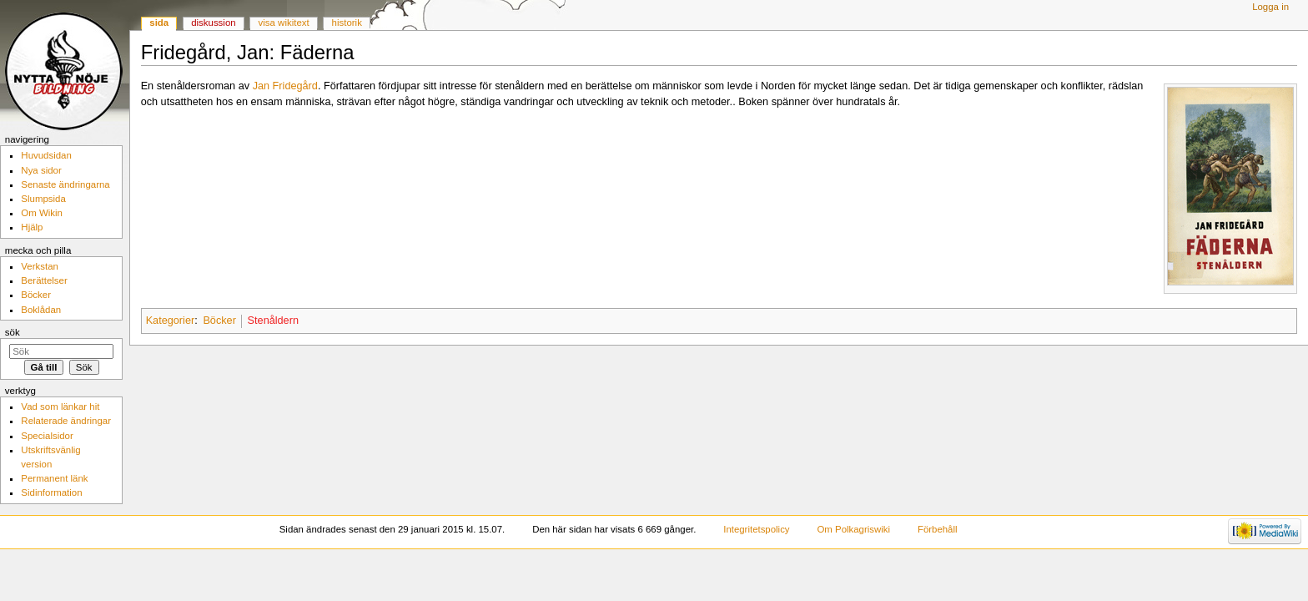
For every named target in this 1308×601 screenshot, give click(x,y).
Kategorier (170, 320)
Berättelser (44, 280)
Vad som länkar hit (60, 407)
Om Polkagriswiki (853, 529)
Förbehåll (938, 529)
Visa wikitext (284, 23)
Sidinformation (51, 492)
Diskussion (213, 23)
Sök (12, 332)
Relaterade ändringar (66, 421)
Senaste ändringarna (65, 184)
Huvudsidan (46, 155)
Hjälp (32, 227)
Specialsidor (47, 436)
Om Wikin (42, 213)
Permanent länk (54, 478)
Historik (347, 23)
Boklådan (41, 310)
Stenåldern (273, 320)
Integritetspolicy (756, 529)
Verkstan (39, 266)
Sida (159, 23)
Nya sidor (41, 170)
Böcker (219, 320)
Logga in (1270, 7)
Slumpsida (43, 199)
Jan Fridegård (285, 86)
